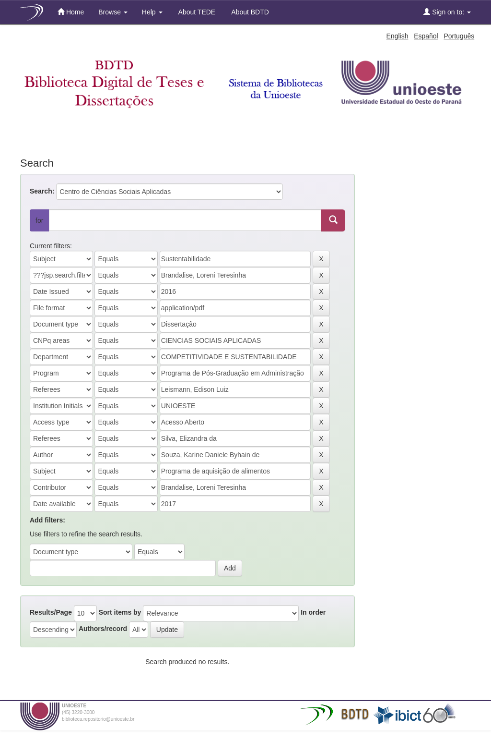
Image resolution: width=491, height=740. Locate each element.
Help (152, 12)
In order (313, 612)
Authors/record (103, 628)
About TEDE (196, 12)
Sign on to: (447, 12)
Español (426, 36)
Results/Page (51, 612)
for (39, 220)
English (397, 36)
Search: (42, 191)
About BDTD (249, 12)
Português (459, 36)
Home (71, 12)
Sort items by (120, 612)
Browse (113, 12)
